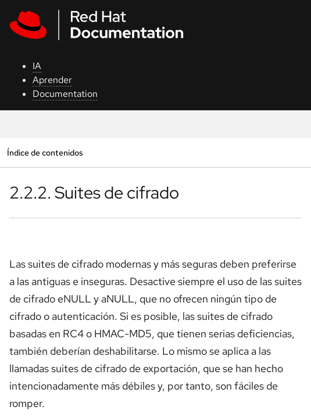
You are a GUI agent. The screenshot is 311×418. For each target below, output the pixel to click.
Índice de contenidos (44, 152)
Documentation (65, 94)
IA (37, 66)
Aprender (52, 80)
